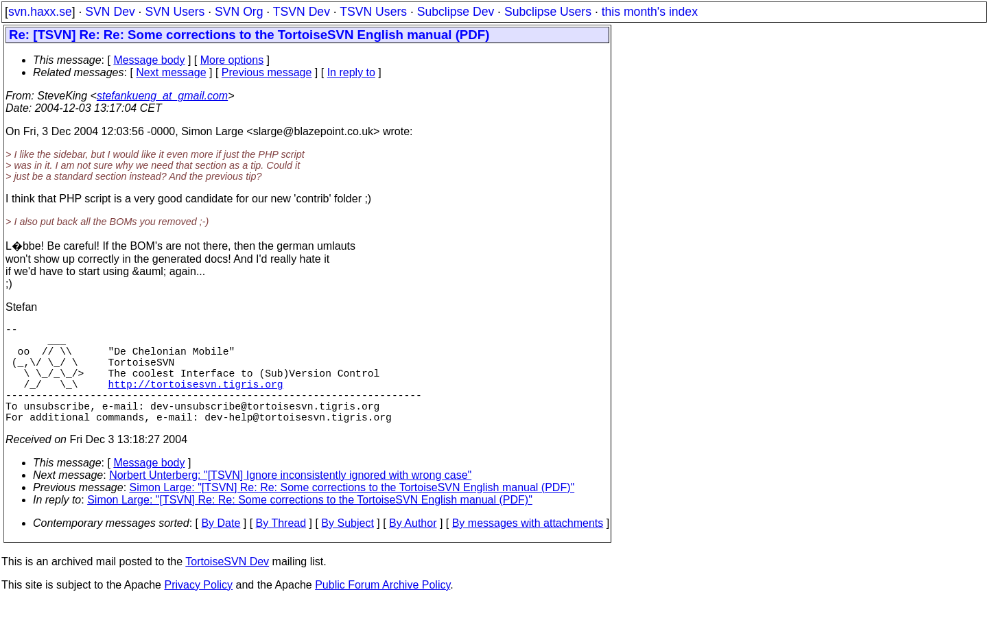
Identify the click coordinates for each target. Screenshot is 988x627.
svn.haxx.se (40, 12)
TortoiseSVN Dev (227, 586)
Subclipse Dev (455, 12)
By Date (220, 548)
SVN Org (239, 12)
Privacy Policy (198, 609)
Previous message (267, 72)
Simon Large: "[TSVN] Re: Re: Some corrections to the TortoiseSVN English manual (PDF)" (352, 512)
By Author (412, 548)
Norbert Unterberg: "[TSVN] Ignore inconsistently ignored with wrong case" (290, 500)
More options (232, 60)
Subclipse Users (547, 12)
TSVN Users (373, 12)
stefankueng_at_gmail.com (162, 96)
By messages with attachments (528, 548)
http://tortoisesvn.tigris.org (195, 400)
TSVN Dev (301, 12)
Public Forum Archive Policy (382, 609)
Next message (171, 72)
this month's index (650, 12)
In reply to (351, 72)
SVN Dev (109, 12)
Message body (149, 60)
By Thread (281, 548)
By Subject (347, 548)
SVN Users (174, 12)
